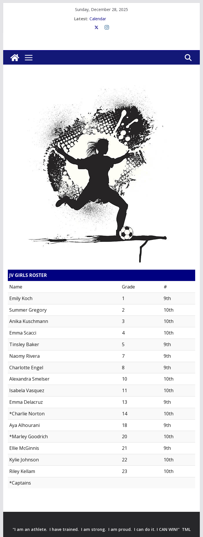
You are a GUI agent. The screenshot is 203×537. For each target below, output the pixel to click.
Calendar (97, 18)
